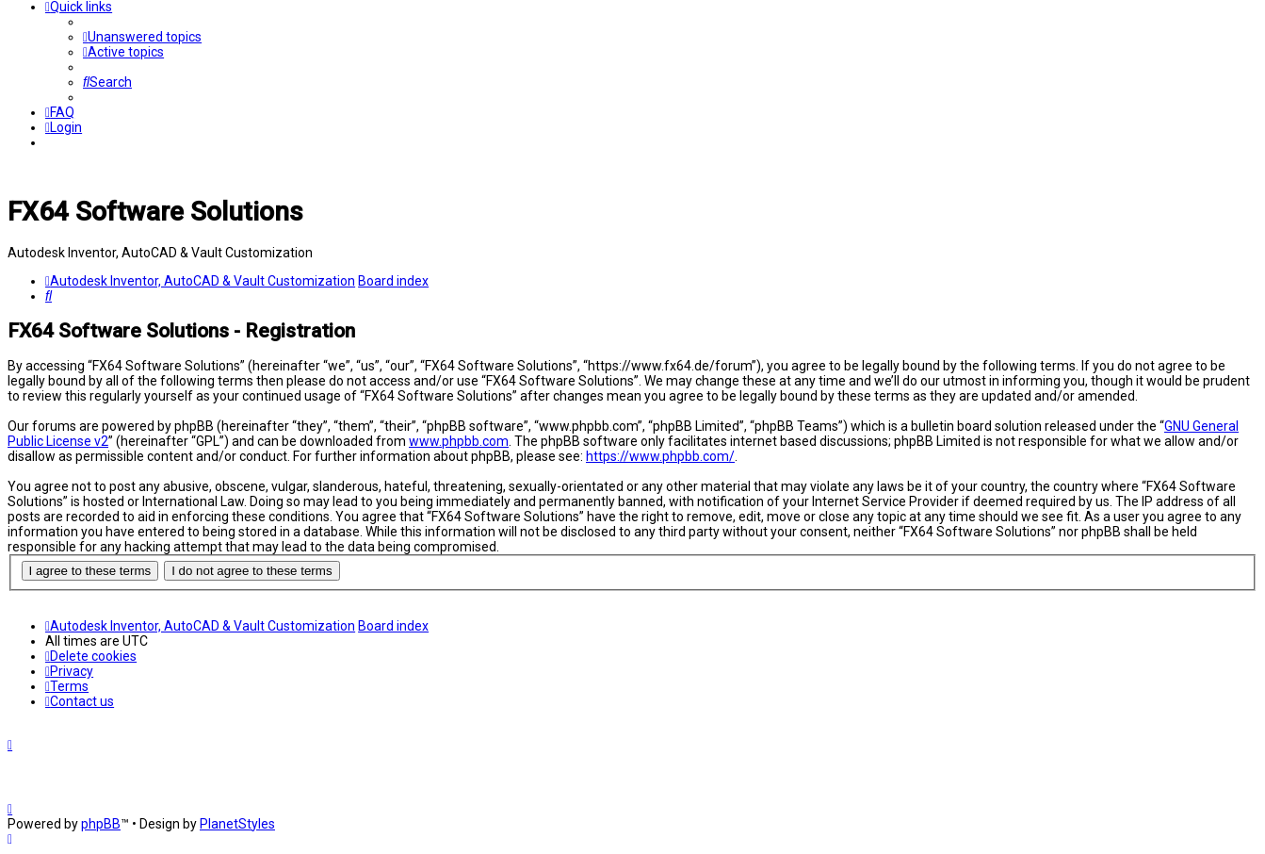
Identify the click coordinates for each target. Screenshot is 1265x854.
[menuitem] (142, 36)
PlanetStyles (237, 823)
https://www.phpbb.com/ (660, 456)
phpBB (101, 823)
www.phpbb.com (459, 441)
